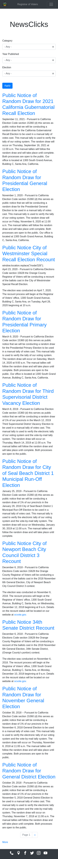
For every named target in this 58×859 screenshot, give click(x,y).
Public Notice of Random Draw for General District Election (28, 771)
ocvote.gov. (20, 614)
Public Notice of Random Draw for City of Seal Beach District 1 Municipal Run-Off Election (28, 473)
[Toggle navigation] (51, 4)
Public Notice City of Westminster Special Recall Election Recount (28, 253)
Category (7, 40)
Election (6, 67)
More (5, 842)
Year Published (10, 54)
